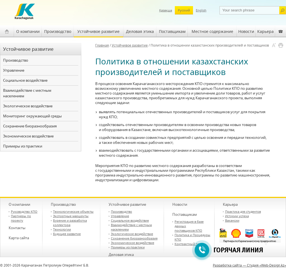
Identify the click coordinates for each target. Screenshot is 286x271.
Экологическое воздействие (28, 105)
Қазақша (165, 10)
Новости (246, 31)
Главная (102, 45)
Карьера (265, 31)
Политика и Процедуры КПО (192, 237)
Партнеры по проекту (21, 218)
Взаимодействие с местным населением (27, 93)
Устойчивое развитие (98, 31)
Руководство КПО (24, 211)
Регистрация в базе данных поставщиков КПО (189, 226)
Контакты (17, 227)
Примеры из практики (22, 146)
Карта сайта (19, 237)
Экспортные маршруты (71, 216)
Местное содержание (212, 31)
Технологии (62, 229)
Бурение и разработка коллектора (70, 222)
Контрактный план (189, 244)
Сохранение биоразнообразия (30, 126)
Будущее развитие (67, 234)
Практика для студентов (243, 211)
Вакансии (232, 220)
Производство (57, 31)
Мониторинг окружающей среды (32, 115)
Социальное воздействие (25, 80)
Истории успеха (237, 216)
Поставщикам (172, 31)
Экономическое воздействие (28, 136)
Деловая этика (140, 31)
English (201, 10)
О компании (28, 31)
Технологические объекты (73, 211)
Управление (13, 70)
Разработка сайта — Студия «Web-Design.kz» (249, 265)
